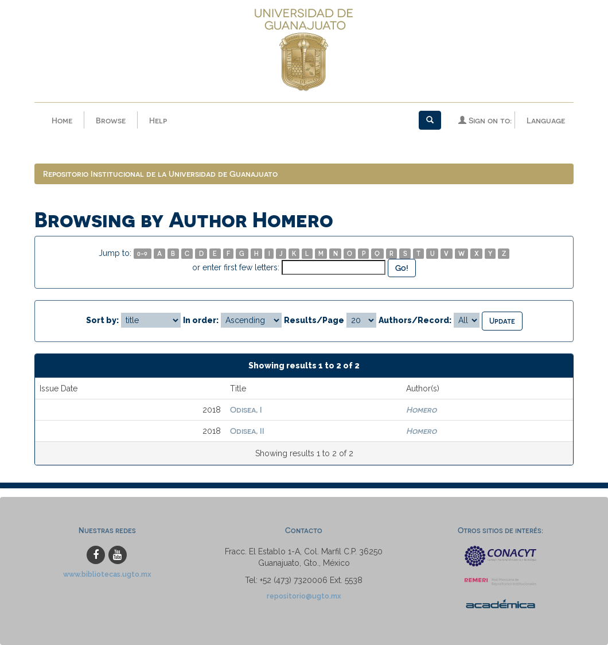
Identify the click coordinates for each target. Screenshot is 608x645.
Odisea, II (247, 431)
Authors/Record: (415, 320)
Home (62, 120)
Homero (421, 409)
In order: (201, 320)
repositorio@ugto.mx (304, 596)
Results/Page (314, 320)
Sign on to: (485, 120)
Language (546, 120)
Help (158, 120)
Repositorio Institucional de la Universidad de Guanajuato (160, 173)
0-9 (142, 253)
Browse (111, 120)
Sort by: (102, 320)
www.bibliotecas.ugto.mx (107, 574)
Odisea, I (246, 409)
